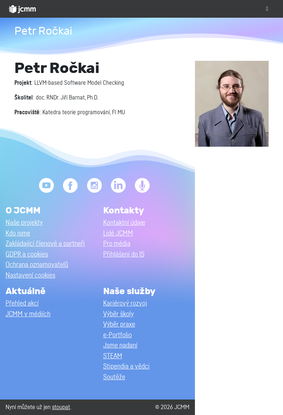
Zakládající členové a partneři (45, 243)
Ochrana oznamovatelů (37, 264)
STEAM (112, 356)
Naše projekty (24, 222)
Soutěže (114, 377)
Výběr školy (118, 314)
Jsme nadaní (120, 345)
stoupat (61, 407)
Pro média (116, 243)
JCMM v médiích (28, 314)
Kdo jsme (18, 233)
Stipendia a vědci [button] (126, 366)
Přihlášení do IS (123, 254)
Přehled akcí (22, 303)
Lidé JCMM (118, 233)
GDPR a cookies (27, 254)
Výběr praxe (119, 324)
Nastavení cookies (30, 275)
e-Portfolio (117, 335)
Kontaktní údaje (124, 222)
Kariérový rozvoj (125, 303)
